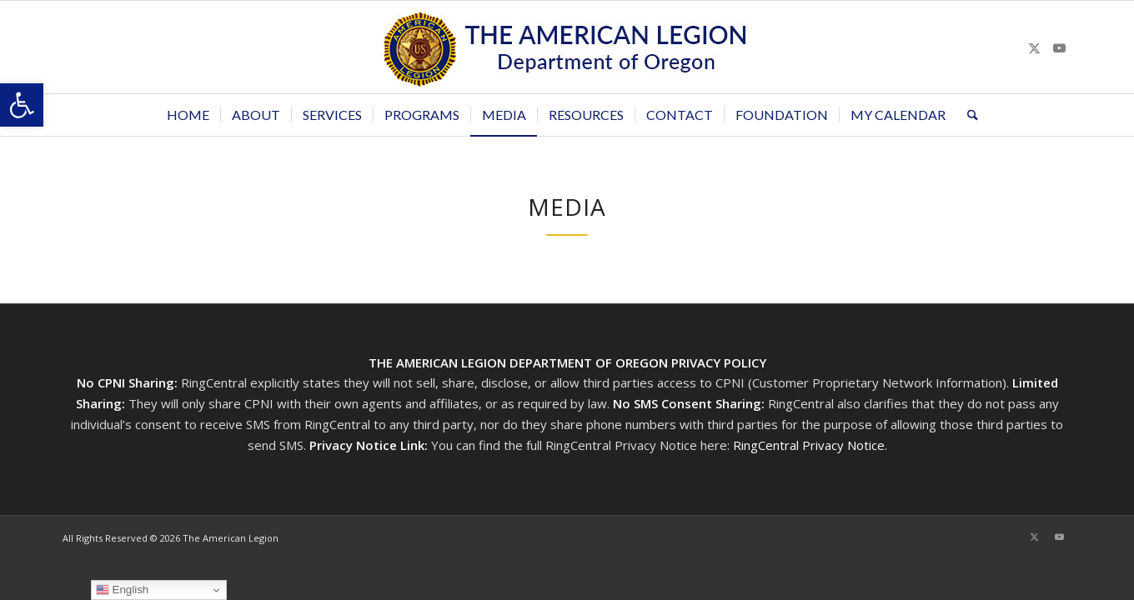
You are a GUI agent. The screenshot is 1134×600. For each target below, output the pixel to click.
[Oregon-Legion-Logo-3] (567, 47)
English (122, 590)
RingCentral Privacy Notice (809, 445)
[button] (21, 105)
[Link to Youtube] (1058, 47)
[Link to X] (1033, 47)
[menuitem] (188, 115)
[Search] (967, 115)
